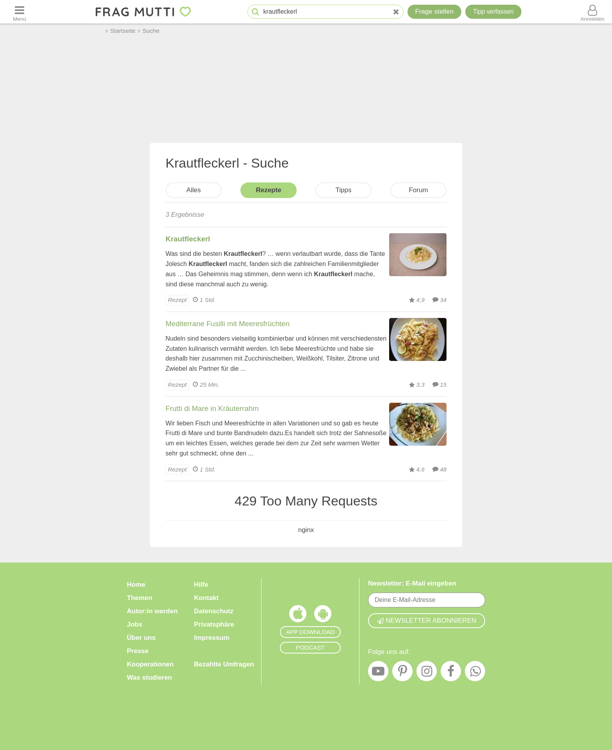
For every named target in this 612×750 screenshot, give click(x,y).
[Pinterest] (402, 673)
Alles (194, 190)
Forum (418, 190)
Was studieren (149, 677)
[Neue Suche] (396, 11)
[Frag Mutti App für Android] (322, 615)
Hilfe (201, 584)
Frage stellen (434, 11)
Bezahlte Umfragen (224, 664)
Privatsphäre (214, 624)
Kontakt (206, 598)
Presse (138, 651)
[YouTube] (378, 673)
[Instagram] (426, 673)
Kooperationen (150, 664)
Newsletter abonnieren (426, 620)
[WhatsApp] (475, 673)
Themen (139, 598)
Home (136, 584)
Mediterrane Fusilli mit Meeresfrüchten (227, 324)
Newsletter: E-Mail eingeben (412, 583)
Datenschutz (213, 611)
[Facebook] (451, 673)
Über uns (141, 637)
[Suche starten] (255, 11)
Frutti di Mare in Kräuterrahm (212, 408)
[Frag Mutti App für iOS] (297, 615)
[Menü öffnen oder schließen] (19, 11)
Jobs (134, 624)
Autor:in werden (152, 611)
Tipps (344, 190)
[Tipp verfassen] (493, 12)
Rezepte (268, 190)
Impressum (212, 637)
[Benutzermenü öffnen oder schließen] (592, 11)
